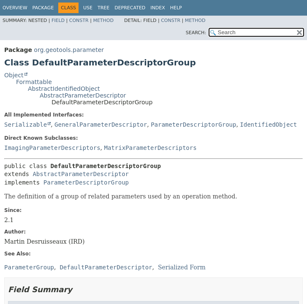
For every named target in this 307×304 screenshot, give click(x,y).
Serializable (25, 124)
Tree (103, 8)
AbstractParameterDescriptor (83, 95)
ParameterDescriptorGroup (193, 124)
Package (43, 8)
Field (58, 20)
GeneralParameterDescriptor (100, 124)
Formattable (34, 82)
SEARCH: (196, 32)
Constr (79, 20)
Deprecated (129, 8)
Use (87, 8)
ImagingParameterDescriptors (52, 147)
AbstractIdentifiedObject (64, 88)
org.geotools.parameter (69, 49)
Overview (15, 8)
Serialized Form (182, 267)
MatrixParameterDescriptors (150, 147)
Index (157, 8)
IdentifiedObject (268, 124)
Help (176, 8)
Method (103, 20)
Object (14, 75)
